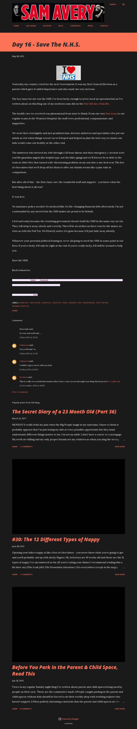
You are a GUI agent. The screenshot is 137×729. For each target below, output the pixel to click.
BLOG (59, 26)
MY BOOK (46, 26)
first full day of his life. (97, 103)
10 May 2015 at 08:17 (29, 369)
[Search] (113, 4)
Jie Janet (23, 377)
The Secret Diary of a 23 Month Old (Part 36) (64, 411)
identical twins (60, 302)
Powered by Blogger (68, 719)
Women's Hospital (20, 306)
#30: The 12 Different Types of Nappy (56, 539)
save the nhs (102, 302)
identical (47, 302)
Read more (120, 446)
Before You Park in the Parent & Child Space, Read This (65, 670)
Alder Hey (24, 302)
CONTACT (103, 26)
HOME (14, 26)
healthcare (35, 302)
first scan (111, 113)
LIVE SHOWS (30, 26)
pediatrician (89, 302)
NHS (80, 302)
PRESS (88, 26)
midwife (73, 302)
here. (35, 295)
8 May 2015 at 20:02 (29, 337)
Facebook (44, 280)
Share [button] (15, 310)
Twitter (33, 280)
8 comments (26, 709)
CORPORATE (74, 26)
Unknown (24, 345)
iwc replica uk (113, 381)
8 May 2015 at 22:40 (29, 353)
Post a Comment (20, 392)
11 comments (26, 446)
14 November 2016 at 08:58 (32, 385)
